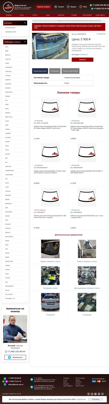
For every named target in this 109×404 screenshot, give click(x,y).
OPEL (6, 220)
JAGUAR (7, 154)
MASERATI (8, 195)
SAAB (6, 245)
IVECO (7, 150)
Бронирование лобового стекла (87, 288)
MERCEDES (8, 203)
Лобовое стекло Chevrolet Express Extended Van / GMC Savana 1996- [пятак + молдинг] (50, 216)
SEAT (6, 249)
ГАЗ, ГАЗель (9, 294)
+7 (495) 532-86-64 (15, 351)
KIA (6, 162)
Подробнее (81, 399)
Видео (78, 380)
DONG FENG (8, 92)
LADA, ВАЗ (8, 166)
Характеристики (40, 71)
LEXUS (7, 183)
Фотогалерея (87, 15)
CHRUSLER (8, 71)
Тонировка (50, 315)
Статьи (78, 384)
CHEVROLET (8, 67)
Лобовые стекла (10, 32)
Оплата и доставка (70, 71)
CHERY (7, 63)
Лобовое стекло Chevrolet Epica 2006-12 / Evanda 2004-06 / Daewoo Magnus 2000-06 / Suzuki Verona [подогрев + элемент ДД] (87, 128)
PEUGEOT (8, 224)
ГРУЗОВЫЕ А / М (10, 298)
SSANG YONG (9, 261)
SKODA (7, 253)
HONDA (7, 129)
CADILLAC (8, 59)
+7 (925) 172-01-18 (14, 381)
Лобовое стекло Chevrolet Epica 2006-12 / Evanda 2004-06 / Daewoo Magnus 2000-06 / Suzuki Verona (50, 127)
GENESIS (7, 113)
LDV (6, 179)
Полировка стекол (50, 288)
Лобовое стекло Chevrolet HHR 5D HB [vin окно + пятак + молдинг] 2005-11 (87, 216)
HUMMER (8, 133)
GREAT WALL (9, 117)
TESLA (7, 274)
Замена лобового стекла (50, 261)
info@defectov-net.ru (15, 384)
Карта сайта (80, 386)
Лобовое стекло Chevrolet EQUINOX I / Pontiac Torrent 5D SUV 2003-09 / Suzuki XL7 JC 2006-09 (50, 172)
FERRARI (7, 96)
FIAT (6, 100)
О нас (22, 15)
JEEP (6, 158)
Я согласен (95, 399)
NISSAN (7, 216)
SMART (7, 257)
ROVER (7, 241)
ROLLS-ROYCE (9, 236)
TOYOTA (7, 278)
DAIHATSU (8, 84)
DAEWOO (8, 80)
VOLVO (7, 290)
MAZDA (7, 199)
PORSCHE (8, 228)
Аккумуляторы (10, 28)
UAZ (6, 282)
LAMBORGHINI (9, 170)
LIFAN (7, 187)
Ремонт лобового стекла (87, 261)
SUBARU (7, 265)
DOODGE (7, 88)
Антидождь (86, 315)
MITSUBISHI (8, 212)
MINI (6, 208)
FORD (7, 104)
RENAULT (8, 232)
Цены (48, 15)
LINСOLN (7, 191)
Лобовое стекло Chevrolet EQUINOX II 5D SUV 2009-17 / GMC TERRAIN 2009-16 (87, 172)
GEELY (7, 108)
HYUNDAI (8, 137)
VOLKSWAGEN (9, 286)
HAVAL (7, 121)
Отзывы (74, 15)
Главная (9, 15)
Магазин (61, 15)
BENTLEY (7, 55)
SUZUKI (7, 269)
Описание (55, 71)
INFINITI (7, 142)
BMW (6, 51)
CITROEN (7, 75)
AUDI (6, 47)
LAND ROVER (9, 175)
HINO (6, 125)
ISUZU (7, 146)
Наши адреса (100, 15)
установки (88, 48)
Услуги (35, 15)
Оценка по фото (43, 7)
